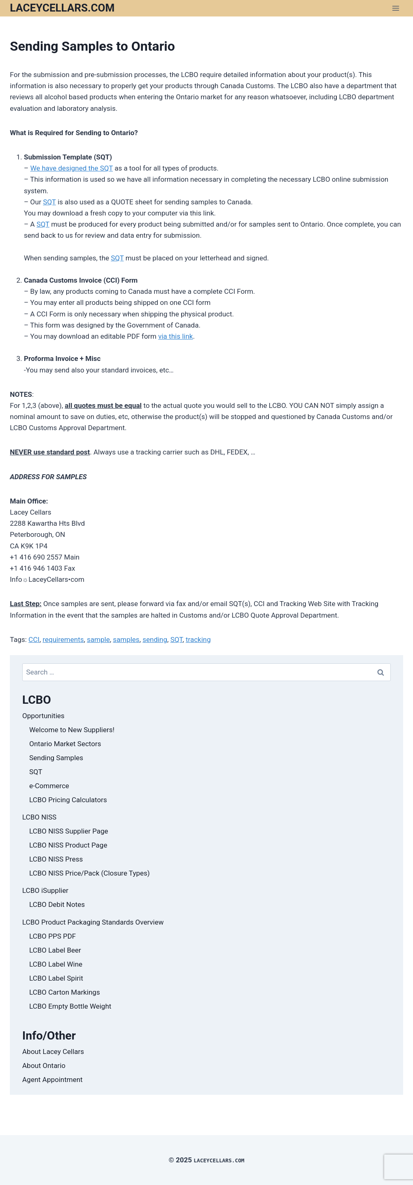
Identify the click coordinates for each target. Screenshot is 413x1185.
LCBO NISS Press (56, 859)
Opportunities (43, 716)
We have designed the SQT (71, 168)
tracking (198, 639)
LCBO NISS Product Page (68, 845)
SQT (49, 202)
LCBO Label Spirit (56, 978)
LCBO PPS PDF (52, 936)
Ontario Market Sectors (65, 744)
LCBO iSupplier (45, 890)
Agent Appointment (52, 1079)
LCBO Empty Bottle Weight (70, 1006)
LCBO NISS (39, 817)
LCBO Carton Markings (64, 992)
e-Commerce (49, 786)
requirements (63, 639)
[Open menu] (395, 8)
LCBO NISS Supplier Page (68, 831)
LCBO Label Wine (55, 964)
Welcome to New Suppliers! (71, 730)
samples (126, 639)
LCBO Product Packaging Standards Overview (93, 922)
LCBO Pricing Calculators (68, 800)
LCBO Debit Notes (57, 904)
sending (154, 639)
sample (98, 639)
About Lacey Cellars (53, 1051)
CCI (34, 639)
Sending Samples (56, 758)
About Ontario (43, 1065)
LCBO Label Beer (55, 950)
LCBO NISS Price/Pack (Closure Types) (89, 873)
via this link (175, 336)
